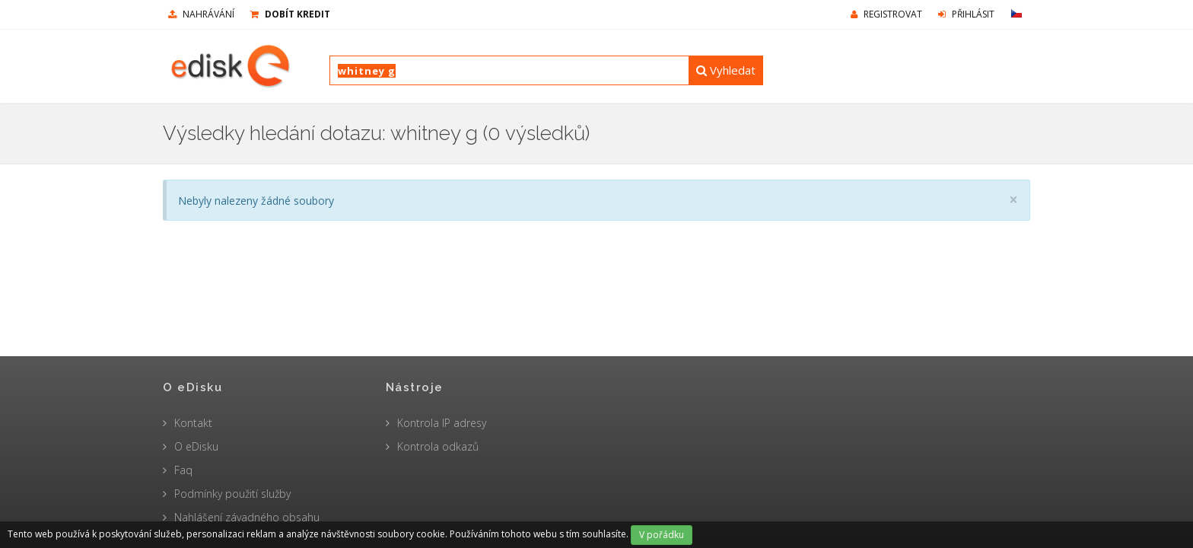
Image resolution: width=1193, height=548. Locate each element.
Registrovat (886, 14)
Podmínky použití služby (232, 493)
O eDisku (196, 446)
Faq (183, 470)
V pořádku (661, 534)
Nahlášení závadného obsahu (247, 517)
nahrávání (201, 14)
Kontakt (193, 423)
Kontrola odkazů (438, 446)
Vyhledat (726, 70)
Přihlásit (966, 14)
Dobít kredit (290, 14)
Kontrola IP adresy (441, 423)
